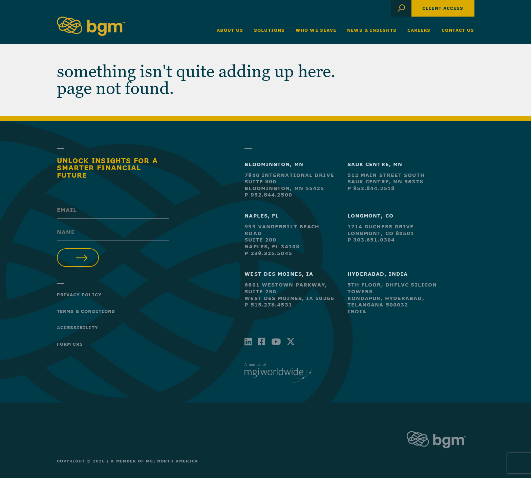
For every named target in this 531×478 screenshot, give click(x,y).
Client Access (442, 8)
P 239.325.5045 (268, 253)
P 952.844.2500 (268, 195)
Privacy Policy (79, 294)
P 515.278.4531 (268, 305)
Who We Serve (316, 30)
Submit (78, 257)
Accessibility (77, 327)
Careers (419, 30)
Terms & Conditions (86, 311)
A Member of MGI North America (154, 461)
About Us (230, 30)
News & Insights (372, 30)
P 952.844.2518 (371, 188)
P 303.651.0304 (371, 240)
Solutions (269, 30)
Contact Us (458, 30)
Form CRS (70, 344)
